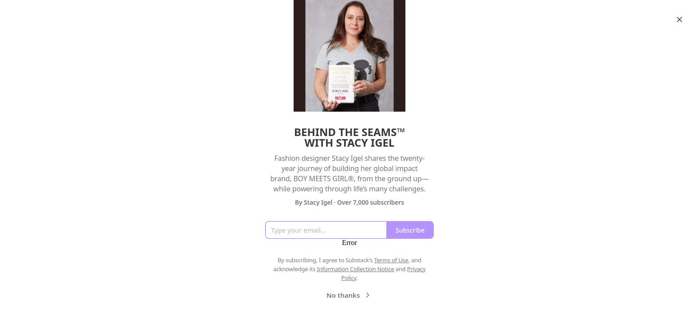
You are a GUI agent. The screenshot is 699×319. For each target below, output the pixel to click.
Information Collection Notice (355, 269)
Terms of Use (391, 260)
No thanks (349, 295)
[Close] (679, 19)
